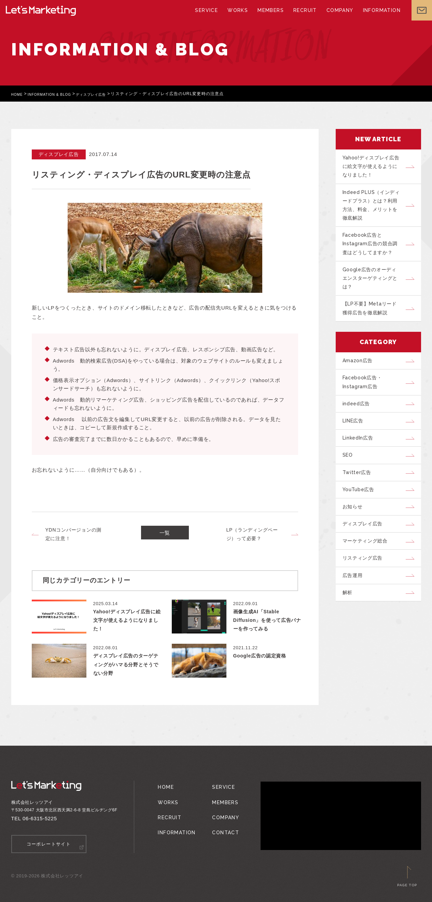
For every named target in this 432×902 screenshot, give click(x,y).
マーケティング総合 (368, 578)
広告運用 (355, 617)
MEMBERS (270, 17)
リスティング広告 (365, 597)
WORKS (238, 17)
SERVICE (208, 17)
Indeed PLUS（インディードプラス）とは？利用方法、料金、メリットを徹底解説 (373, 210)
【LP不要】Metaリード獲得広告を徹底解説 (373, 323)
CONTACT (221, 821)
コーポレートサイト (49, 843)
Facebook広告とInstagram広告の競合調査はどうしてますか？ (373, 252)
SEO (350, 483)
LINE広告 (356, 444)
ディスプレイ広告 (105, 93)
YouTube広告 (361, 521)
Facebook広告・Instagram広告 (365, 401)
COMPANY (336, 17)
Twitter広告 (359, 502)
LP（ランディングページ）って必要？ (252, 534)
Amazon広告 (360, 378)
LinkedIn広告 (360, 463)
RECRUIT (303, 17)
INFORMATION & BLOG (56, 93)
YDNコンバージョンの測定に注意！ (73, 534)
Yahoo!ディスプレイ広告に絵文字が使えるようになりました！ (373, 168)
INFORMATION (376, 17)
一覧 (164, 534)
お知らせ (355, 540)
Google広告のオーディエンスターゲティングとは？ (373, 290)
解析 (349, 636)
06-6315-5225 (40, 818)
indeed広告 (358, 425)
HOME (18, 93)
